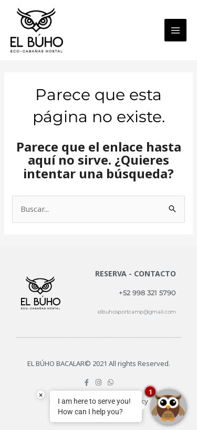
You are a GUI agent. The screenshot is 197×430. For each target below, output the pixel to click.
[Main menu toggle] (175, 30)
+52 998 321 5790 (147, 292)
